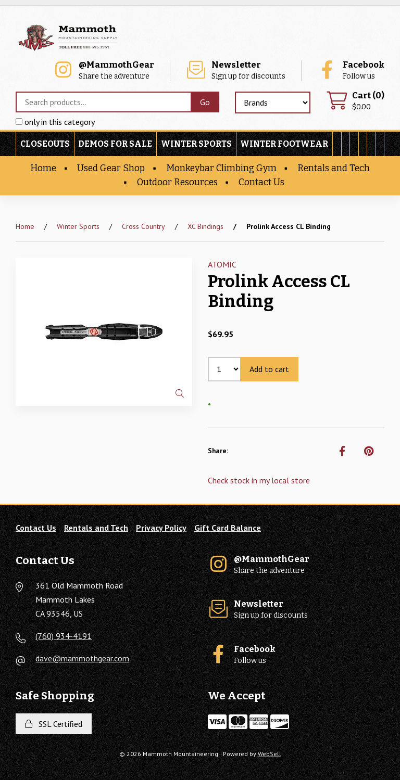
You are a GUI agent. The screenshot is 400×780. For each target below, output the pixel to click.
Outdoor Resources (177, 182)
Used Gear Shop (111, 168)
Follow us (350, 70)
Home (43, 168)
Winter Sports (196, 144)
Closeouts (45, 144)
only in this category (55, 122)
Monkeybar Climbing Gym (221, 168)
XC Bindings (205, 226)
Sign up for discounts (235, 70)
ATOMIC (222, 264)
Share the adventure (103, 70)
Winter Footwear (284, 144)
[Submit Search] (205, 102)
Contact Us (261, 182)
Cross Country (143, 226)
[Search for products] (103, 102)
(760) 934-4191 (63, 636)
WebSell (269, 754)
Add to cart (269, 369)
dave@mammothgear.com (82, 658)
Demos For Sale (115, 144)
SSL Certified (53, 724)
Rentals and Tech (333, 168)
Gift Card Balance (227, 527)
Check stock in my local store (259, 480)
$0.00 (355, 101)
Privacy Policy (161, 527)
